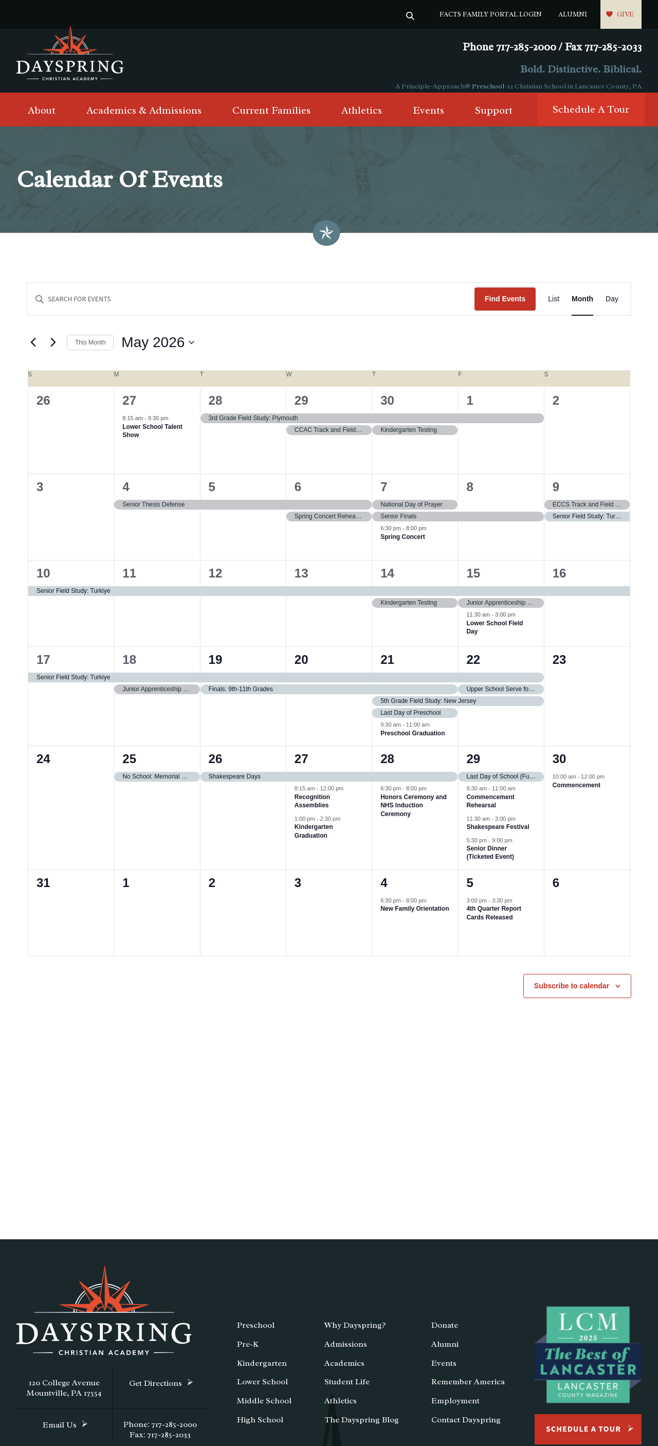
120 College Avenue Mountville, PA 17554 (64, 1396)
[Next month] (53, 351)
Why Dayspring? (355, 1334)
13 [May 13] (301, 582)
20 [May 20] (301, 668)
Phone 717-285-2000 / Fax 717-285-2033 (552, 47)
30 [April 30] (387, 409)
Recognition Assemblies (312, 810)
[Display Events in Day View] (612, 308)
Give (625, 14)
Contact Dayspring (466, 1428)
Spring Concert (402, 545)
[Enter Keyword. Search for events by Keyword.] (250, 308)
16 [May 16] (559, 582)
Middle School (264, 1409)
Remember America (468, 1390)
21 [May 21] (387, 668)
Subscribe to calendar (571, 994)
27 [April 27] (129, 409)
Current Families (271, 119)
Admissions (345, 1353)
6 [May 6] (298, 495)
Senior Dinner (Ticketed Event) (490, 862)
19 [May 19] (216, 668)
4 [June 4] (383, 891)
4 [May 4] (125, 495)
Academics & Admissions (144, 119)
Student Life (347, 1390)
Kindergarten (262, 1371)
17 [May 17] (43, 668)
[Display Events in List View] (553, 308)
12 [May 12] (216, 582)
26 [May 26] (216, 767)
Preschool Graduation (412, 741)
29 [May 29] (473, 767)
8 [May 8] (469, 495)
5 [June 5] (469, 891)
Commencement (576, 793)
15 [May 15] (473, 582)
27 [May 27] (301, 767)
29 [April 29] (301, 409)
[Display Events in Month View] (582, 308)
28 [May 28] (387, 767)
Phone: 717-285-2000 (160, 1433)
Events (428, 119)
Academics (344, 1371)
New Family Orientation (414, 917)
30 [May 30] (559, 767)
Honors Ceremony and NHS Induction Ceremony (413, 814)
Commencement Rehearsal (490, 810)
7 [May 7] (383, 495)
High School (260, 1428)
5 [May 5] (212, 495)
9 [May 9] (556, 495)
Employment (455, 1409)
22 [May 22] (473, 668)
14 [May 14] (387, 582)
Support (494, 119)
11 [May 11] (129, 582)
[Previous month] (33, 351)
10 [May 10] (43, 582)
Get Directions (155, 1392)
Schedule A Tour (591, 118)
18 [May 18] (129, 668)
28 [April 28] (216, 409)
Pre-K (248, 1353)
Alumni (572, 14)
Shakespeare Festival (497, 835)
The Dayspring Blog (361, 1428)
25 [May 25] (129, 767)
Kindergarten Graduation (314, 840)
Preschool (488, 86)
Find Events (505, 307)
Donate (444, 1334)
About (42, 119)
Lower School (262, 1390)
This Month (90, 350)
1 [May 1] (469, 409)
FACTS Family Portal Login (491, 14)
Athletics (361, 119)
